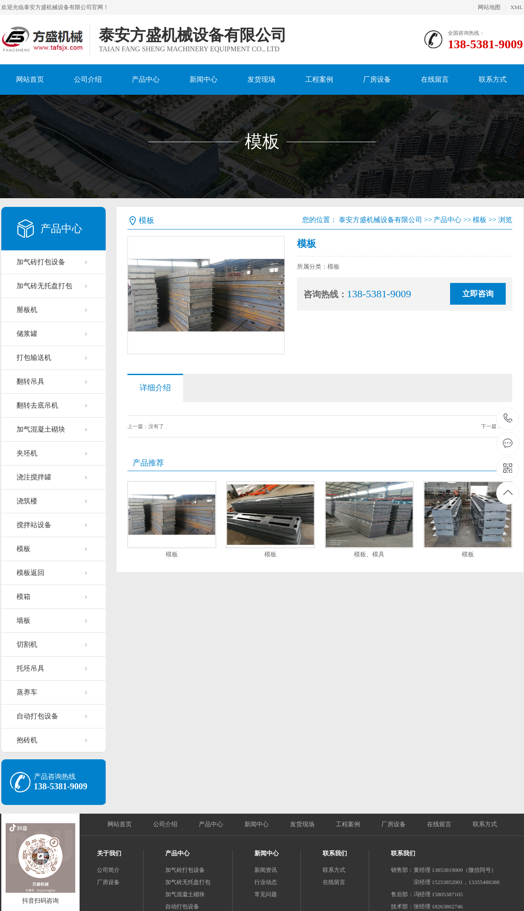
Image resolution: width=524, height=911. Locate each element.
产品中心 (146, 79)
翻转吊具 (30, 381)
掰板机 (27, 309)
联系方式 (493, 79)
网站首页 (30, 79)
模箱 (23, 596)
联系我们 (335, 853)
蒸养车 (27, 692)
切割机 (27, 644)
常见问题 (265, 894)
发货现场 (261, 79)
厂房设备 (377, 79)
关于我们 (109, 853)
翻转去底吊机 (37, 405)
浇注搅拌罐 (34, 477)
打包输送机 (34, 357)
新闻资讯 (265, 870)
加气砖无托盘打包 (44, 285)
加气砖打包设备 (41, 262)
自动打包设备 (37, 716)
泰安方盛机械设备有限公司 (380, 219)
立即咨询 (478, 293)
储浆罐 (27, 333)
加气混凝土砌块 (41, 429)
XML (517, 7)
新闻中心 (203, 79)
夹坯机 (27, 453)
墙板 (23, 620)
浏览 (505, 219)
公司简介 (108, 870)
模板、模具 (369, 554)
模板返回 (30, 572)
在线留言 (435, 79)
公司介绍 (88, 79)
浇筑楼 (27, 501)
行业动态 (265, 882)
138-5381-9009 (508, 418)
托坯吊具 (30, 668)
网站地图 (489, 7)
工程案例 (319, 79)
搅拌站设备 (34, 525)
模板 (23, 548)
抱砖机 (27, 740)
